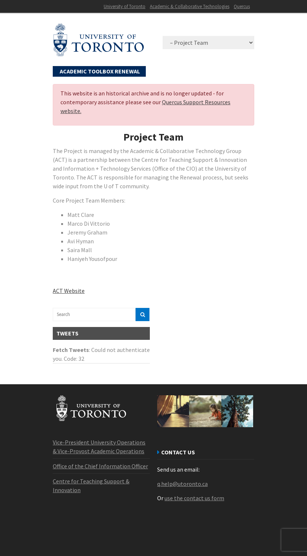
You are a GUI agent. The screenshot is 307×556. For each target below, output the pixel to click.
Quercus (242, 6)
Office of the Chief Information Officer (100, 466)
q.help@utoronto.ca (182, 483)
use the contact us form (194, 498)
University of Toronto (124, 6)
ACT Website (69, 290)
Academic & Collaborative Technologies (189, 6)
